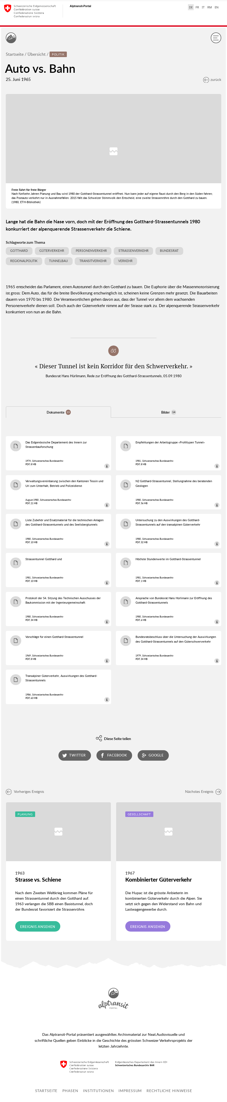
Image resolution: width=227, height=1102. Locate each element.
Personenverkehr (91, 250)
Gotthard (19, 250)
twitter (74, 755)
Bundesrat (169, 250)
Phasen (70, 1090)
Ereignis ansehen (37, 926)
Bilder (168, 412)
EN (217, 7)
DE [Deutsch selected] (191, 7)
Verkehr (125, 261)
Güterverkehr (51, 250)
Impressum (130, 1090)
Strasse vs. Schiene (38, 879)
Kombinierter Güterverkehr (158, 879)
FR (197, 7)
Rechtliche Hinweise (169, 1090)
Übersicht (37, 54)
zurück (212, 79)
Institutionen (98, 1090)
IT (203, 7)
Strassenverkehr (133, 250)
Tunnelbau (58, 261)
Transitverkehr (93, 261)
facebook (113, 755)
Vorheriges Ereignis (25, 791)
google (153, 755)
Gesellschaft (139, 814)
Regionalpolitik (23, 261)
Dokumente (59, 412)
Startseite (15, 54)
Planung (25, 814)
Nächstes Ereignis (203, 791)
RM (209, 7)
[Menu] (216, 37)
